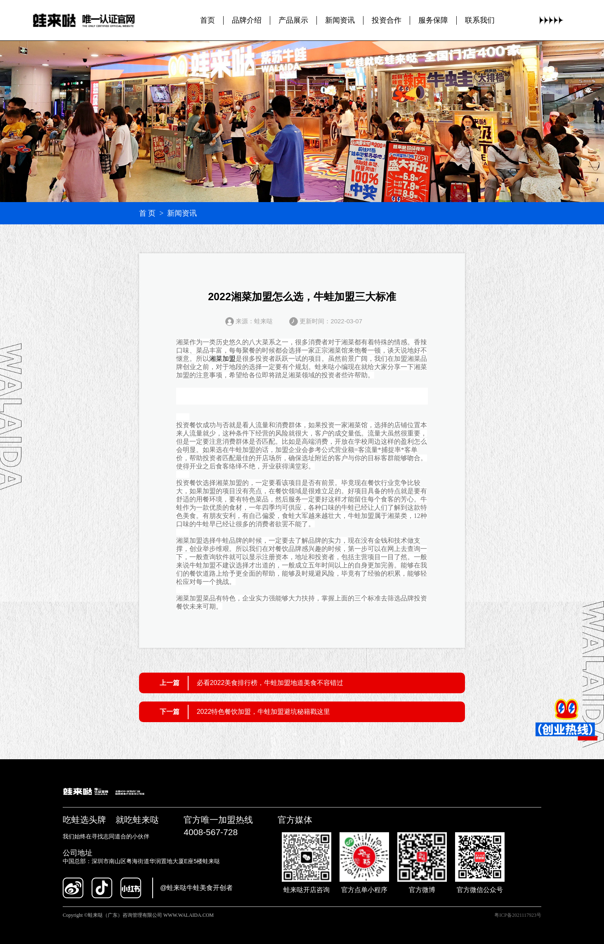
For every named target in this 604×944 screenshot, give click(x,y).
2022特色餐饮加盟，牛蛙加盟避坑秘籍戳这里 (263, 711)
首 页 (147, 213)
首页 (207, 20)
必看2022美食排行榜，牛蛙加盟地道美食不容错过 (270, 682)
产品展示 (293, 20)
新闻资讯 (340, 20)
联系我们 (480, 20)
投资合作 (386, 20)
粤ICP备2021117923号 (517, 915)
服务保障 (433, 20)
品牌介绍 (247, 20)
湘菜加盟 (222, 358)
